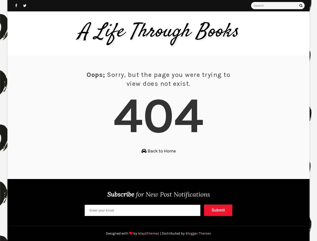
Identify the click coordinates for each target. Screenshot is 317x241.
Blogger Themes (198, 233)
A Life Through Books (159, 32)
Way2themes (148, 233)
